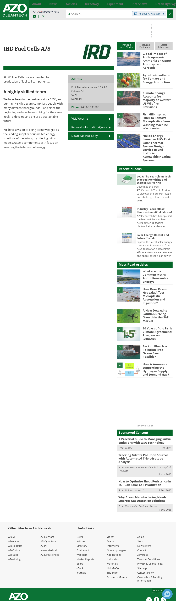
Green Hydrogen (116, 523)
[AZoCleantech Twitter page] (43, 16)
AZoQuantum (48, 514)
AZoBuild (13, 528)
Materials (112, 537)
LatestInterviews (163, 46)
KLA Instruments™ (134, 464)
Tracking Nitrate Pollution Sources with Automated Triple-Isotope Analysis (144, 435)
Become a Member (118, 550)
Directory (81, 519)
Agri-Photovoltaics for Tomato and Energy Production (157, 74)
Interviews (113, 519)
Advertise (142, 528)
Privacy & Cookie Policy (150, 537)
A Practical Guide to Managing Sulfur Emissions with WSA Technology (142, 420)
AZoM (11, 510)
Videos (110, 510)
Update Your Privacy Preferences (29, 596)
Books (79, 537)
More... (169, 4)
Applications (114, 528)
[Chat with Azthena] (167, 594)
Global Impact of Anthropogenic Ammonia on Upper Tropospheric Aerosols (157, 58)
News (79, 510)
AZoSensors (47, 510)
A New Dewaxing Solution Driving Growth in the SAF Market (154, 295)
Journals (81, 546)
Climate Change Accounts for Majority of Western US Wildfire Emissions (157, 94)
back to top (159, 563)
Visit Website (79, 118)
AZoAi (44, 519)
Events (110, 514)
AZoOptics (14, 523)
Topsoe (129, 427)
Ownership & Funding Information (150, 552)
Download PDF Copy (84, 135)
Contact (141, 523)
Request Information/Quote (89, 127)
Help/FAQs (113, 541)
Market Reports (85, 532)
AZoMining (14, 532)
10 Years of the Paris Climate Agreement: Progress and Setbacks (157, 311)
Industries (113, 532)
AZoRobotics (15, 519)
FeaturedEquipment (145, 46)
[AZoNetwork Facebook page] (38, 16)
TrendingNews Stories (126, 46)
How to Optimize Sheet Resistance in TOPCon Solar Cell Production (142, 457)
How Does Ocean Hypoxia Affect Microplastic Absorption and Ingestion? (153, 277)
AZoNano (13, 514)
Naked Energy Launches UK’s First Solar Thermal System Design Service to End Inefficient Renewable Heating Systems (157, 134)
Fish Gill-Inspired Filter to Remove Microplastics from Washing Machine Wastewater (157, 113)
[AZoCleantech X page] (163, 573)
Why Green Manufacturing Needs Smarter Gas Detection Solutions (140, 473)
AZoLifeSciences (50, 528)
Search (141, 514)
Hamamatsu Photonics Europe (141, 479)
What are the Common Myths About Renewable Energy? (157, 256)
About (140, 510)
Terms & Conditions (148, 532)
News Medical (49, 523)
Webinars (81, 528)
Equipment (82, 523)
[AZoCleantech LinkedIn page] (34, 16)
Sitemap (142, 541)
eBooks (80, 541)
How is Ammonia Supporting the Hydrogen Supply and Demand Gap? (156, 348)
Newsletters (144, 519)
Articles (80, 514)
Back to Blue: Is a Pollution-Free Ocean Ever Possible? (156, 329)
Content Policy (145, 546)
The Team (112, 546)
